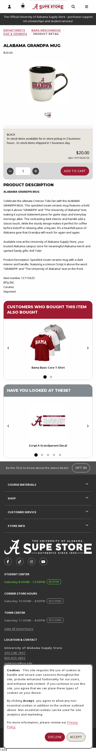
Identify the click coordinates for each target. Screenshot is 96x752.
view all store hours (18, 629)
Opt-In (81, 468)
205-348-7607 (15, 653)
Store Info (16, 526)
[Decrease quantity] (10, 171)
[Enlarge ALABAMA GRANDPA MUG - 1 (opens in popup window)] (48, 115)
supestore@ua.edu (18, 663)
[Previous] (8, 347)
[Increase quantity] (35, 171)
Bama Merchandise (46, 30)
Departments (14, 30)
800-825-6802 (15, 658)
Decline (55, 737)
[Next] (87, 347)
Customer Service (22, 512)
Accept (76, 737)
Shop (12, 498)
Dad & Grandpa (15, 33)
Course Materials (22, 485)
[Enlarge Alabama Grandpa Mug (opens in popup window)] (48, 83)
